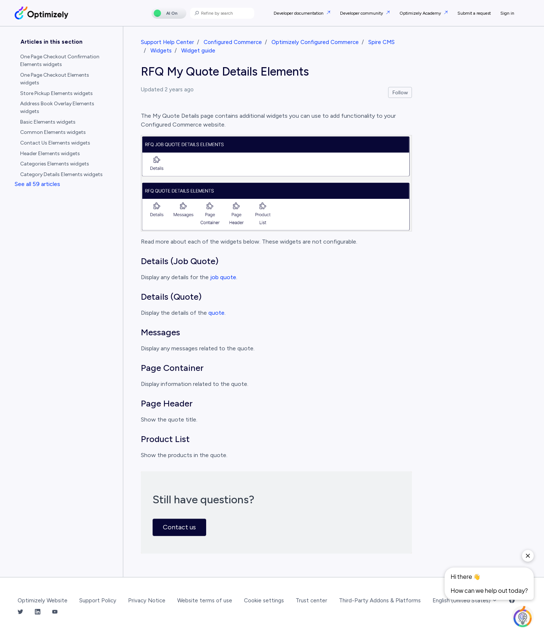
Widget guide (198, 50)
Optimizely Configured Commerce (315, 42)
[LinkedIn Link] (37, 612)
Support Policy (97, 600)
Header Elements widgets (50, 153)
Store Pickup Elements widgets (56, 93)
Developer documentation (299, 13)
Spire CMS (381, 42)
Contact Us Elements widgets (55, 143)
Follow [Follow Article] (400, 93)
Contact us (179, 527)
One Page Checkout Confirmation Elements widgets (59, 60)
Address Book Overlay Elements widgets (57, 107)
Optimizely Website (42, 600)
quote (216, 312)
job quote (223, 277)
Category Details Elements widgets (61, 174)
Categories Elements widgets (54, 164)
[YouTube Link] (54, 612)
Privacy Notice (146, 600)
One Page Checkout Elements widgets (54, 79)
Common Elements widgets (53, 132)
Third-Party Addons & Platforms (380, 600)
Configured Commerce (233, 42)
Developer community (362, 13)
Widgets (161, 50)
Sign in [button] (507, 13)
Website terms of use (204, 600)
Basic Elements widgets (48, 122)
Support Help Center (167, 42)
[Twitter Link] (20, 612)
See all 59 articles (37, 183)
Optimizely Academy (420, 13)
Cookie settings (264, 600)
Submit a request (474, 13)
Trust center (311, 600)
